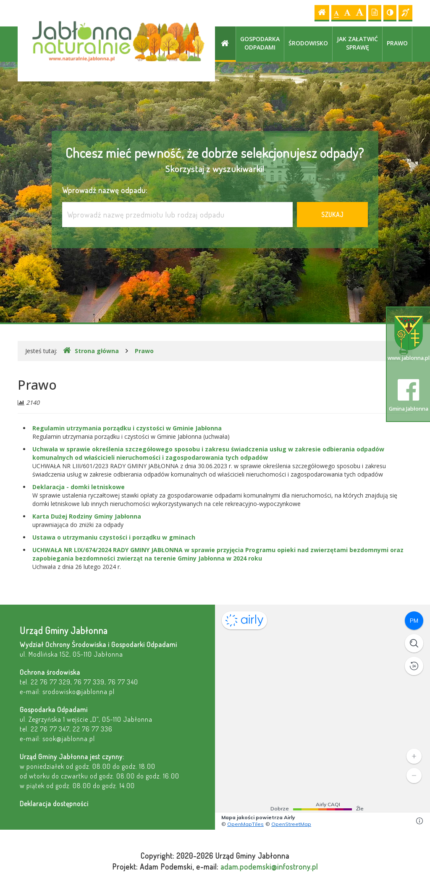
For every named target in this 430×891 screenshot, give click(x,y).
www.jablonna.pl (409, 339)
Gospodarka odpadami (260, 43)
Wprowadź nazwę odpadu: (104, 190)
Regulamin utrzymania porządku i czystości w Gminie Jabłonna (127, 428)
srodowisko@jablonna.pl (78, 691)
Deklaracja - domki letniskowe (78, 487)
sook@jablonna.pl (68, 738)
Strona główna (91, 350)
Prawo (397, 43)
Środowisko (308, 43)
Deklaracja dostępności (54, 803)
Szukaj (332, 214)
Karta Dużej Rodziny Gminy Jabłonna (86, 516)
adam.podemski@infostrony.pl (269, 866)
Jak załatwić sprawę (357, 43)
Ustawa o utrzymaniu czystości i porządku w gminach (113, 537)
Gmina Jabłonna (408, 395)
